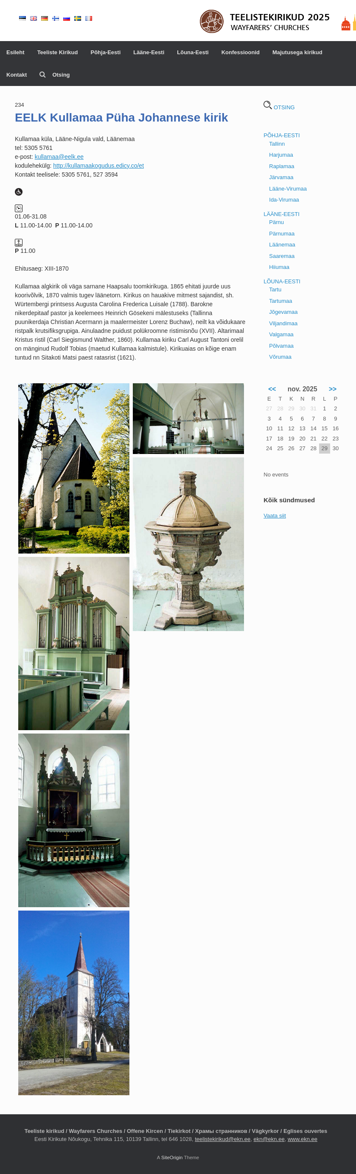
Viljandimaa (283, 323)
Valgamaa (281, 334)
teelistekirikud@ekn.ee (222, 1139)
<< (272, 389)
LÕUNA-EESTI (281, 281)
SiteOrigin (172, 1157)
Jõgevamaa (283, 312)
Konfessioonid (240, 52)
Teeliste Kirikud (57, 52)
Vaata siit (274, 515)
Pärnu (276, 222)
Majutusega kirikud (297, 52)
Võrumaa (280, 357)
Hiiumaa (279, 267)
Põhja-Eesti (105, 52)
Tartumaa (280, 301)
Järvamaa (281, 177)
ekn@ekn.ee (268, 1139)
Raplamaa (281, 166)
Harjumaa (281, 155)
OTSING (278, 107)
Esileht (15, 52)
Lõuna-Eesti (192, 52)
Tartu (275, 289)
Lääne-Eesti (148, 52)
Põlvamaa (281, 346)
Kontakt (16, 75)
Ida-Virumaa (284, 200)
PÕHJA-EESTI (281, 135)
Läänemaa (282, 244)
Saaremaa (281, 256)
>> (332, 389)
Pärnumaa (281, 233)
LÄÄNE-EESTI (281, 214)
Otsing (54, 75)
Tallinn (277, 144)
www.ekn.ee (302, 1139)
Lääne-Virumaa (288, 189)
